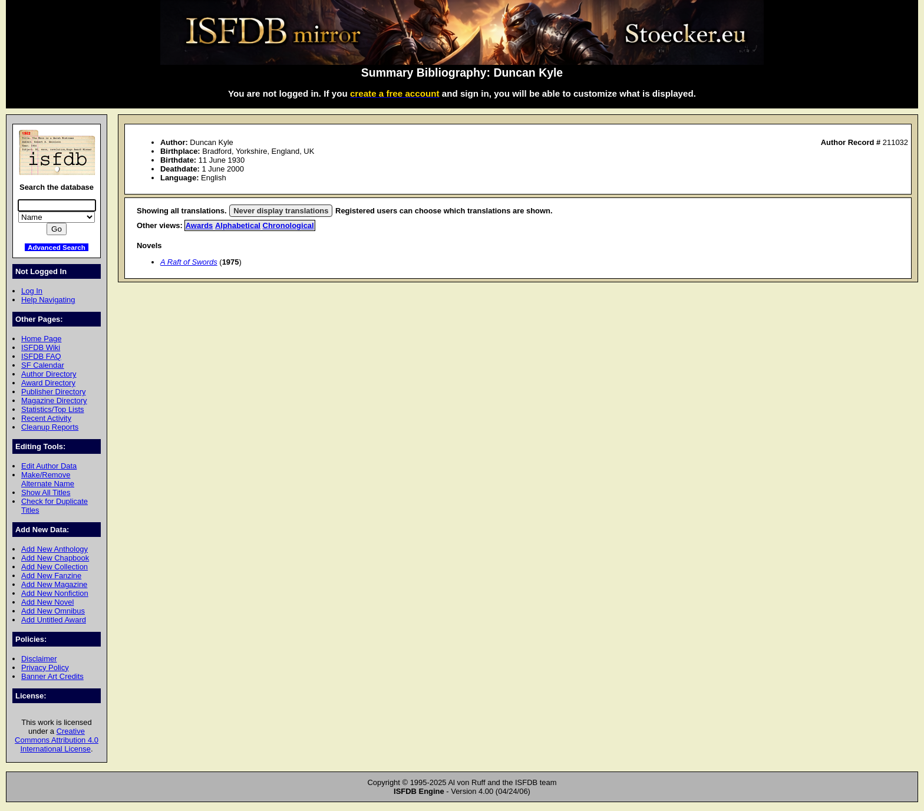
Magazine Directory (54, 400)
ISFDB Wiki (40, 347)
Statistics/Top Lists (52, 409)
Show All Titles (46, 492)
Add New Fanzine (51, 575)
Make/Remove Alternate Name (47, 479)
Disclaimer (39, 658)
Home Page (41, 338)
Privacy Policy (45, 667)
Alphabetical (237, 225)
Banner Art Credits (52, 676)
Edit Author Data (49, 465)
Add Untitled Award (53, 619)
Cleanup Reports (49, 427)
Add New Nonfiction (54, 593)
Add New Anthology (54, 549)
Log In (31, 290)
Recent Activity (46, 418)
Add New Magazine (54, 584)
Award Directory (48, 382)
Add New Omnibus (53, 610)
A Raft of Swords (188, 262)
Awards (199, 225)
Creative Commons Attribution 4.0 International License (56, 740)
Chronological (288, 225)
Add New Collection (54, 566)
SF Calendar (42, 365)
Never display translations (280, 210)
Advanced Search (56, 247)
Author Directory (49, 374)
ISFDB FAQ (41, 356)
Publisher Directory (53, 391)
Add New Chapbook (55, 557)
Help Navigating (48, 299)
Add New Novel (47, 602)
